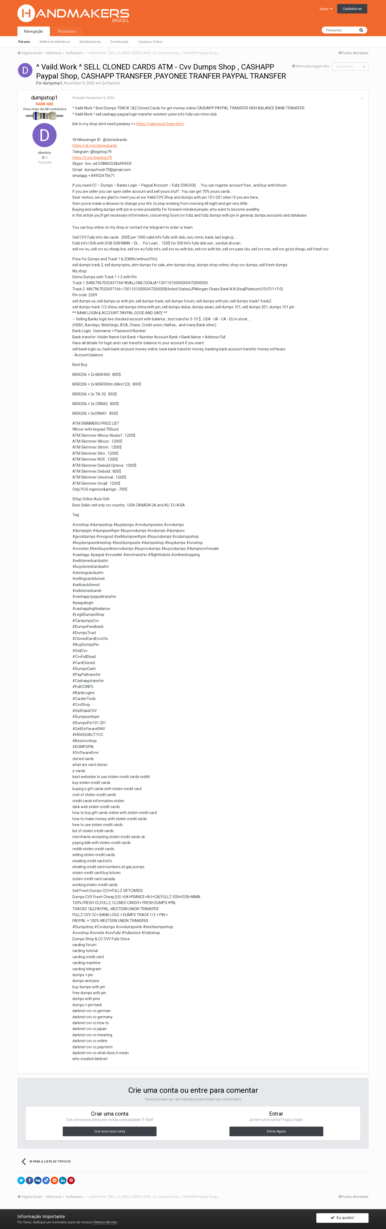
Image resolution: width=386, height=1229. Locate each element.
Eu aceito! (342, 1219)
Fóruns (24, 42)
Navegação (33, 31)
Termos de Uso (105, 1222)
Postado (92, 98)
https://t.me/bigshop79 (91, 158)
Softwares (111, 83)
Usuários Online (150, 42)
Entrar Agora (276, 1131)
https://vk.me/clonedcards (93, 145)
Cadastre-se (352, 9)
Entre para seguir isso (312, 66)
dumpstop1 (52, 83)
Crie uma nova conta (109, 1131)
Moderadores (90, 42)
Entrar (326, 9)
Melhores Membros (55, 42)
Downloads (119, 42)
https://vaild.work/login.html (159, 124)
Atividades (67, 31)
